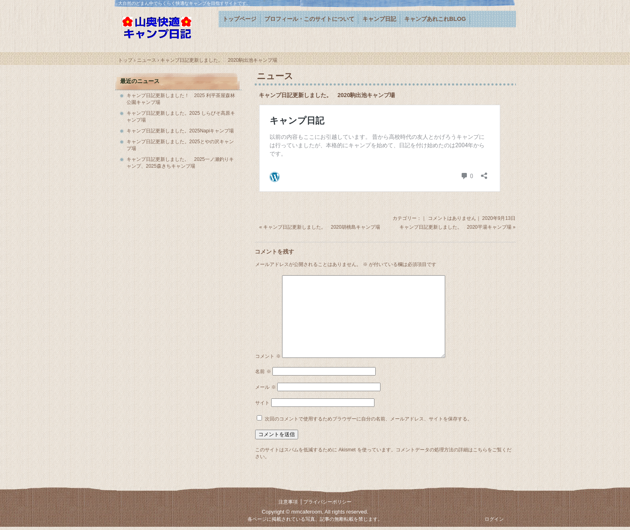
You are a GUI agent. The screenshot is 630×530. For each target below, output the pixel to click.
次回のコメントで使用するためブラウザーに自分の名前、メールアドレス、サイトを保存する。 (368, 419)
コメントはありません (452, 218)
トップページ (239, 19)
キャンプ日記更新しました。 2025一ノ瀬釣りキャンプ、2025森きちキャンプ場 (180, 162)
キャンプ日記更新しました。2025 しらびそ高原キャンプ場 (181, 116)
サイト (262, 403)
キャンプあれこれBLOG (435, 19)
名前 (263, 371)
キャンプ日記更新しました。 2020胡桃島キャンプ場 (321, 227)
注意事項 (288, 502)
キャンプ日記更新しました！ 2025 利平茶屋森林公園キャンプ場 (181, 99)
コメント (267, 356)
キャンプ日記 (379, 19)
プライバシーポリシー (327, 502)
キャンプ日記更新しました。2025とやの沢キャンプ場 (180, 145)
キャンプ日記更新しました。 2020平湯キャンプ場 (455, 227)
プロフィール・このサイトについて (309, 19)
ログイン (494, 519)
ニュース (275, 76)
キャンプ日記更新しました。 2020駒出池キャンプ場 (327, 95)
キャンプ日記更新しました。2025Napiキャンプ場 (180, 131)
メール (265, 387)
